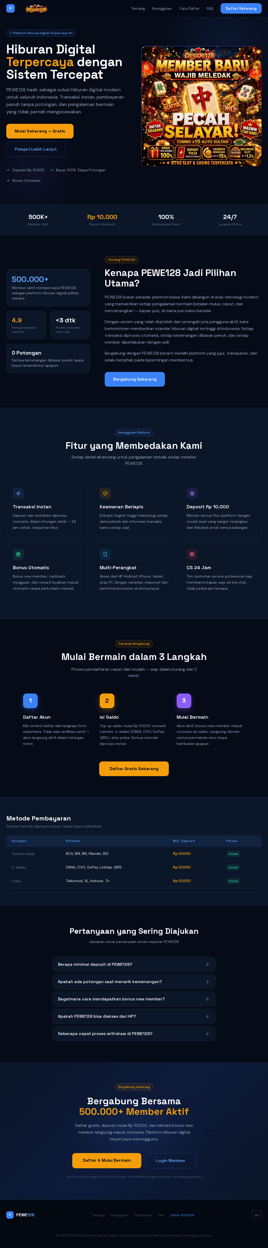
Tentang (138, 8)
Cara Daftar (189, 8)
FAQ (210, 8)
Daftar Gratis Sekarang (134, 768)
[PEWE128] (30, 8)
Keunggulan (162, 8)
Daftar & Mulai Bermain (107, 1160)
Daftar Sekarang (241, 8)
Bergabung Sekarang (135, 379)
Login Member (170, 1160)
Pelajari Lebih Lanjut (36, 149)
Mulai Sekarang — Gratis (40, 131)
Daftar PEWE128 (182, 1215)
